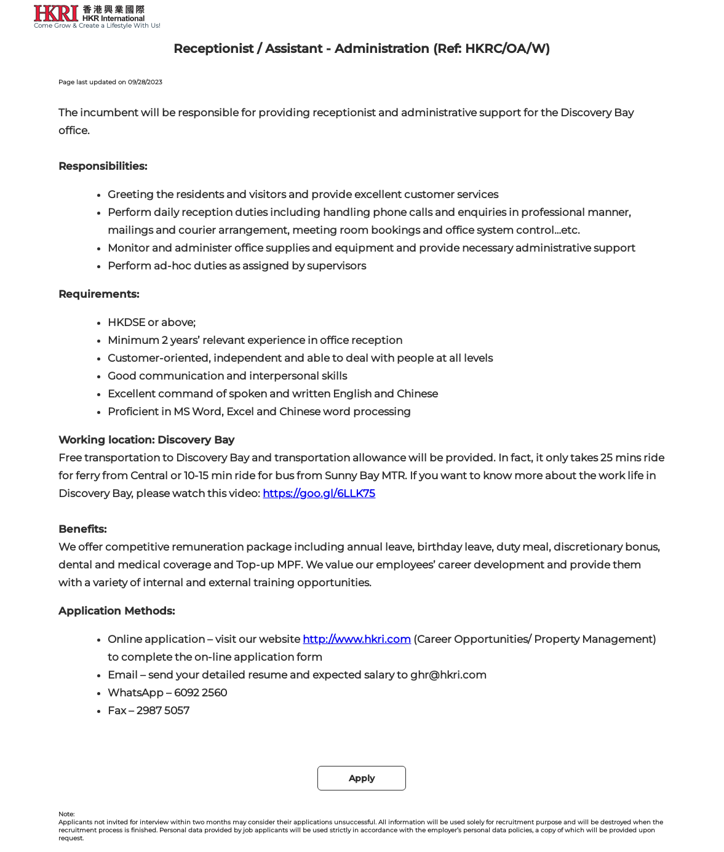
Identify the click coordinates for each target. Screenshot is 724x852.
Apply (362, 778)
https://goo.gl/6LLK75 (319, 493)
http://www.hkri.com (357, 639)
